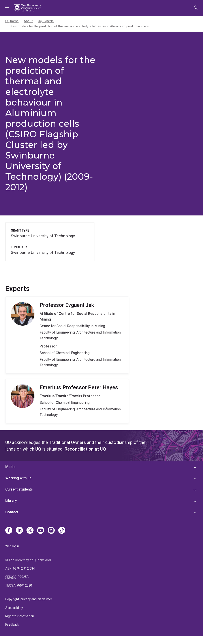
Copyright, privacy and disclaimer (28, 599)
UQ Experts (46, 21)
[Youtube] (40, 531)
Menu (7, 8)
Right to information (19, 616)
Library (11, 500)
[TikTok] (61, 531)
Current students (19, 489)
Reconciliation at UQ (85, 449)
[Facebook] (8, 531)
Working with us (18, 478)
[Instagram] (51, 531)
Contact (11, 512)
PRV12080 (24, 585)
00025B (23, 577)
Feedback (12, 624)
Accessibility (14, 608)
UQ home (12, 21)
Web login (12, 546)
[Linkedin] (19, 531)
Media (10, 467)
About (28, 21)
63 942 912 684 (24, 568)
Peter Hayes (67, 401)
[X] (30, 531)
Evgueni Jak (67, 335)
